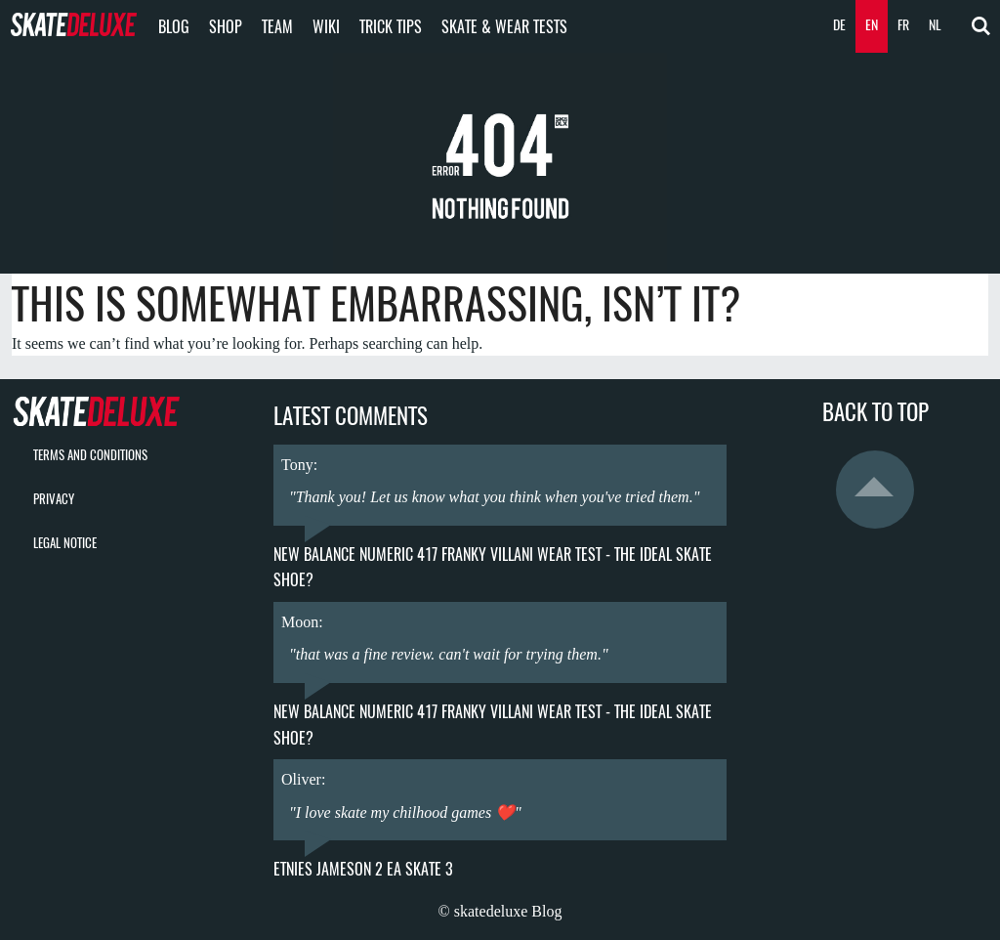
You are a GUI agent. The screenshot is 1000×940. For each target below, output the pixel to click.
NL (935, 25)
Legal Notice (65, 542)
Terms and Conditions (90, 455)
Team (277, 27)
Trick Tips (390, 27)
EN (871, 25)
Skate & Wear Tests (504, 27)
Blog (173, 27)
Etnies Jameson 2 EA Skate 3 (362, 869)
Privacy (53, 499)
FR (903, 25)
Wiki (326, 27)
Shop (225, 27)
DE (839, 25)
